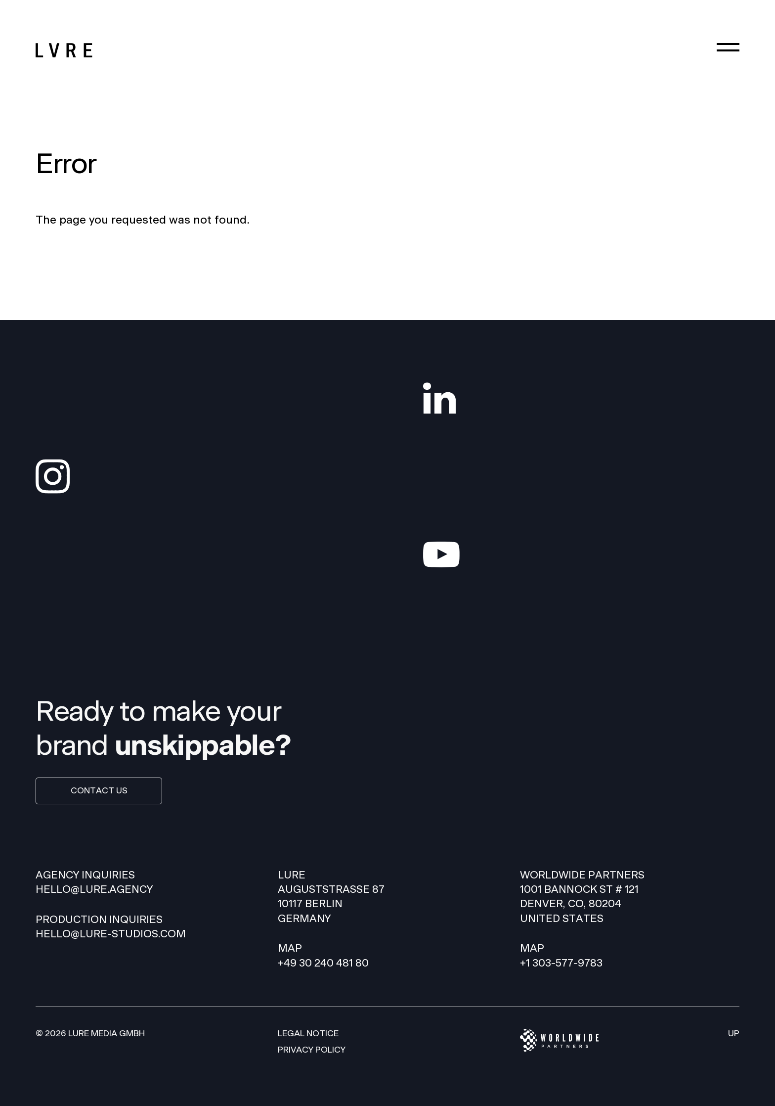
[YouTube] (581, 554)
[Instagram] (194, 476)
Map (290, 948)
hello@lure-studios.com (111, 934)
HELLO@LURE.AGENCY (94, 889)
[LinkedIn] (581, 398)
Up (733, 1033)
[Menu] (728, 47)
